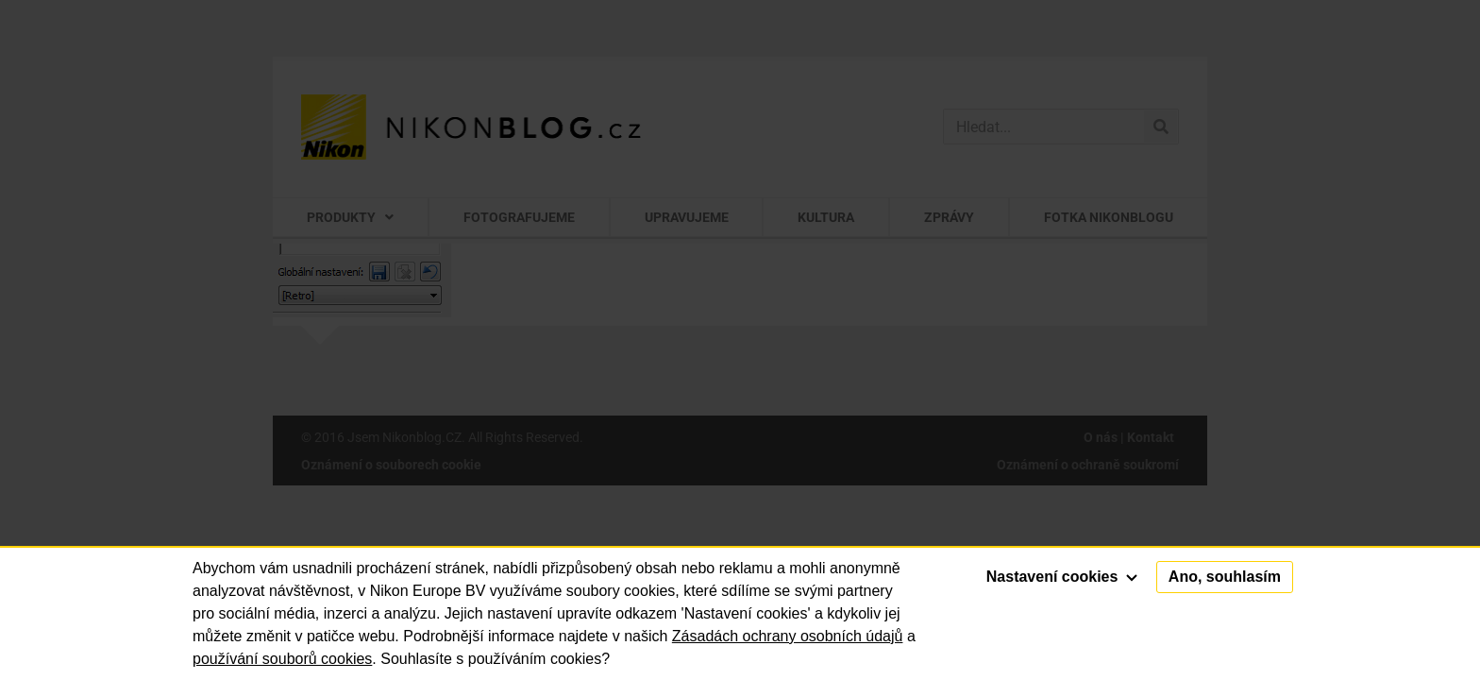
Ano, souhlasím (1225, 577)
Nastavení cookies (1061, 577)
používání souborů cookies (282, 659)
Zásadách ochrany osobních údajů (787, 636)
